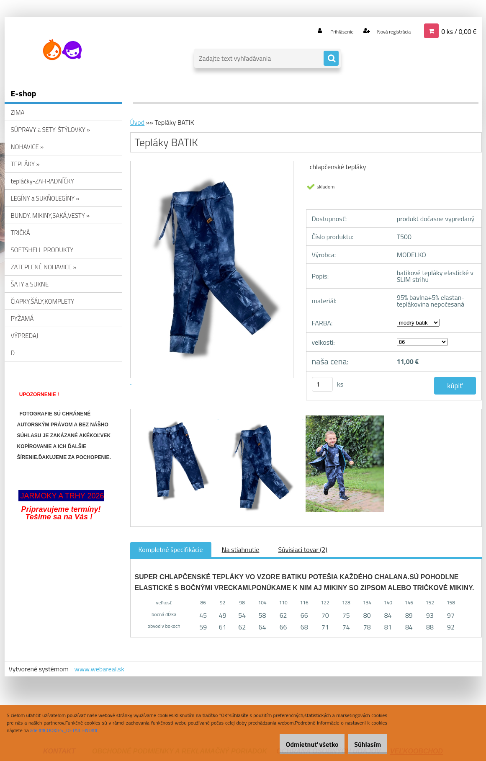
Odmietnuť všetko (299, 744)
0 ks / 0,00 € (458, 31)
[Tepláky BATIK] (177, 417)
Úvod (137, 122)
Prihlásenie (326, 31)
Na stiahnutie (241, 549)
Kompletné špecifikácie (171, 549)
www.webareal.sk (99, 669)
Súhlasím (363, 744)
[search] (331, 59)
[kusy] (322, 384)
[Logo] (62, 50)
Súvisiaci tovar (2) (302, 549)
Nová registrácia (387, 31)
